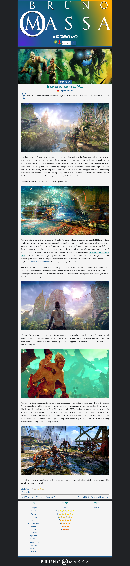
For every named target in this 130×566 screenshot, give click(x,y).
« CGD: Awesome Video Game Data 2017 (38, 497)
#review (69, 91)
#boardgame (34, 508)
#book (33, 511)
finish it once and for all (40, 262)
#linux (33, 529)
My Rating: (26, 489)
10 (65, 511)
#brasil (33, 514)
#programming (34, 542)
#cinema (33, 520)
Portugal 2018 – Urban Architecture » (93, 497)
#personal (34, 532)
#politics (33, 539)
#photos (33, 536)
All (65, 508)
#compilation (33, 523)
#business (34, 517)
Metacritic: (27, 492)
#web (33, 551)
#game (63, 91)
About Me (96, 508)
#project (33, 545)
